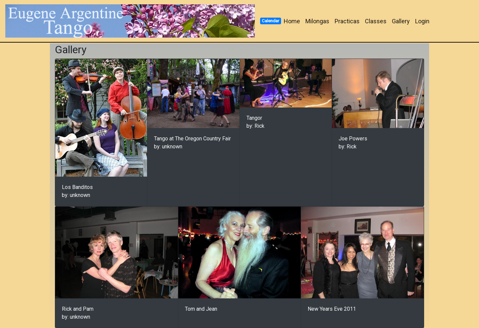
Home (292, 21)
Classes (376, 21)
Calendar (270, 20)
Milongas (317, 21)
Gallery (401, 21)
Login (422, 21)
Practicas (347, 21)
